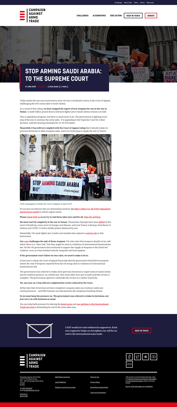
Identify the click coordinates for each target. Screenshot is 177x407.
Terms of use (94, 377)
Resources (150, 3)
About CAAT (128, 3)
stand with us (33, 216)
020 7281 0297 (27, 388)
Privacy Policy (95, 382)
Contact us (23, 394)
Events (142, 3)
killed (102, 221)
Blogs (41, 87)
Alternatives (99, 15)
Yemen (64, 87)
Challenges (82, 15)
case (26, 241)
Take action (116, 15)
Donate (151, 15)
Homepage (118, 3)
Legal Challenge (60, 382)
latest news (66, 304)
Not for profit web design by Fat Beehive (139, 386)
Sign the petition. (92, 216)
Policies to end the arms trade (65, 387)
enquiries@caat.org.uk (31, 390)
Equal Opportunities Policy (99, 387)
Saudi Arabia (53, 87)
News (136, 3)
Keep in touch (133, 15)
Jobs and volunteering (98, 393)
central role (91, 233)
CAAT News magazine (62, 377)
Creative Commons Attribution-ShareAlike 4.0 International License (141, 380)
